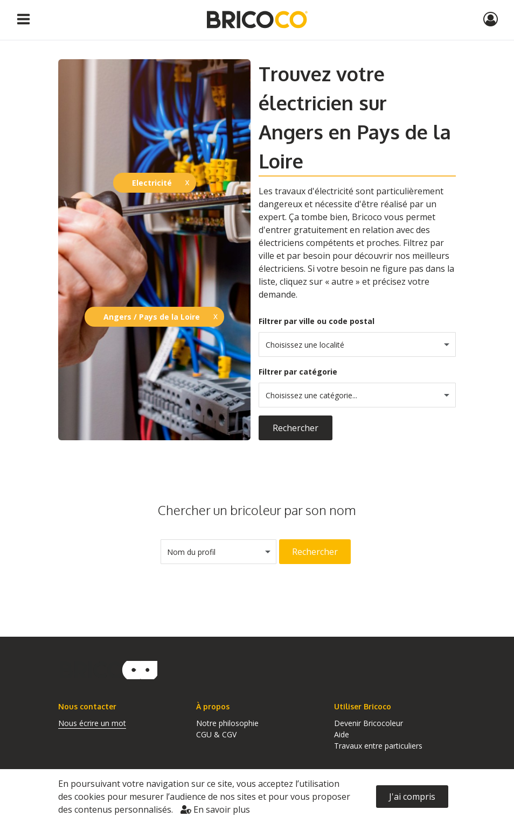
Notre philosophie (227, 723)
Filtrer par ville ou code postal (316, 321)
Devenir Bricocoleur (368, 723)
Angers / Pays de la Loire (151, 317)
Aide (341, 734)
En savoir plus (215, 809)
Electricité (152, 183)
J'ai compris (412, 796)
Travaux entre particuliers (378, 746)
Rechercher (295, 428)
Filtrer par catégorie (298, 372)
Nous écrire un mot (92, 723)
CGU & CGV (216, 734)
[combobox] (357, 344)
